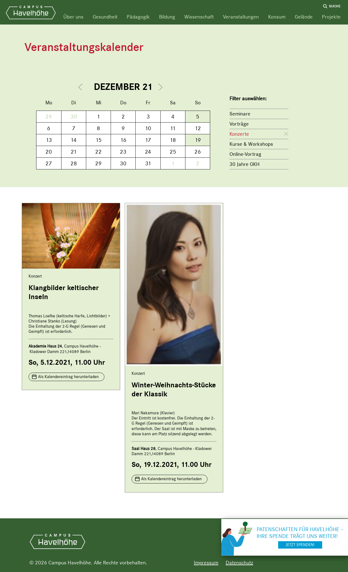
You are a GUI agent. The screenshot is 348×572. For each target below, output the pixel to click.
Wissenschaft (199, 17)
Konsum (276, 17)
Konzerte (239, 134)
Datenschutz (239, 562)
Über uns (73, 17)
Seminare (239, 114)
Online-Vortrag (245, 154)
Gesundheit (105, 17)
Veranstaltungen (241, 17)
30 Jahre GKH (244, 164)
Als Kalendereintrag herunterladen (68, 376)
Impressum (206, 562)
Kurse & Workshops (251, 144)
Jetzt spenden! (300, 544)
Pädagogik (138, 17)
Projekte (331, 17)
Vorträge (239, 124)
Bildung (167, 17)
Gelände (304, 17)
